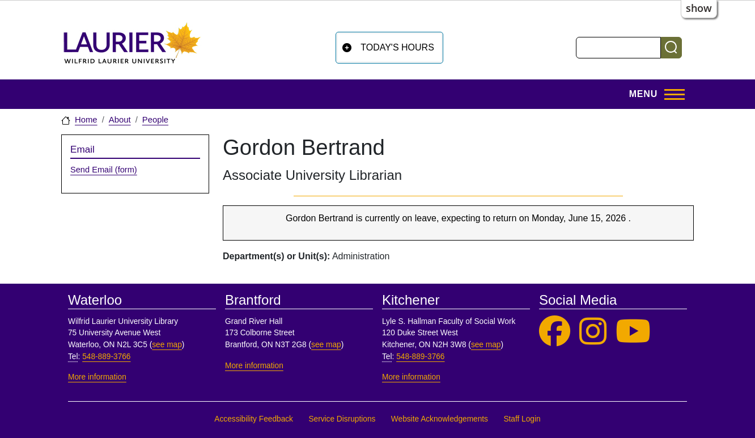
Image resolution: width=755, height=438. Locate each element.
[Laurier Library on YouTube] (633, 331)
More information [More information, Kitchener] (411, 377)
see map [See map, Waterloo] (167, 344)
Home (86, 119)
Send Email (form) (103, 169)
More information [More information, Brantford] (254, 365)
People (155, 119)
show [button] (699, 8)
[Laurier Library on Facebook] (554, 331)
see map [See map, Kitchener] (486, 344)
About (120, 119)
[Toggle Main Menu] (653, 94)
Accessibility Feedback (253, 419)
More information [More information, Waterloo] (97, 377)
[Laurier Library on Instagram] (592, 331)
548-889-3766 (106, 356)
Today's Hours (397, 47)
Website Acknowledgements (439, 419)
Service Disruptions (341, 419)
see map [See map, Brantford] (326, 344)
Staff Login (521, 419)
